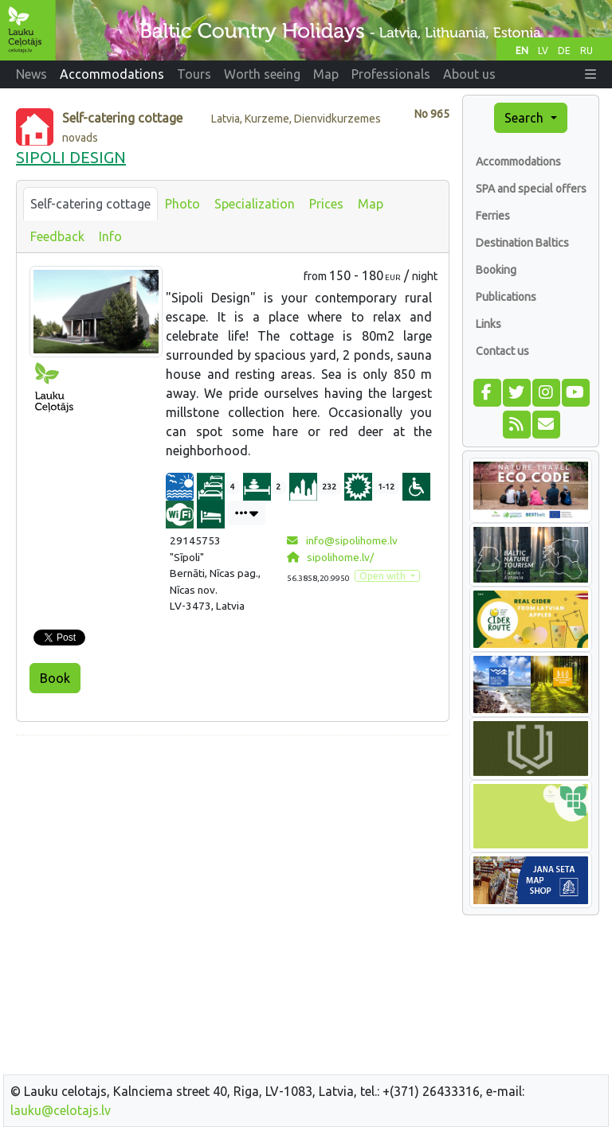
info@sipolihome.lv (342, 540)
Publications (506, 297)
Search (525, 118)
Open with (383, 576)
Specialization (254, 204)
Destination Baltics (522, 242)
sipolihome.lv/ (330, 557)
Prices (326, 204)
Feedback (57, 236)
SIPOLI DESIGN (71, 157)
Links (488, 324)
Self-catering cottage (90, 204)
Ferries (493, 215)
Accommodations (518, 161)
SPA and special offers (531, 188)
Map (370, 204)
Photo (182, 204)
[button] (590, 74)
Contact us (502, 351)
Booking (496, 269)
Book (55, 678)
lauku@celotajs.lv (60, 1110)
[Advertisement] (232, 859)
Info (110, 236)
